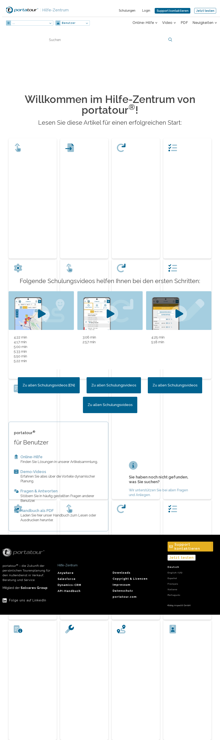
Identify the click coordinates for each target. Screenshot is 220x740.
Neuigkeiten (203, 23)
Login (146, 10)
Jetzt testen (205, 10)
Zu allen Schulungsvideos (113, 385)
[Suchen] (110, 39)
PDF (184, 23)
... (13, 23)
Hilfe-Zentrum (54, 10)
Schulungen (127, 10)
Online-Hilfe (143, 23)
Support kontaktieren (172, 10)
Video (167, 23)
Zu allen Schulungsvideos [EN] (49, 385)
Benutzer (68, 23)
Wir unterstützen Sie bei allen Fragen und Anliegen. (158, 492)
